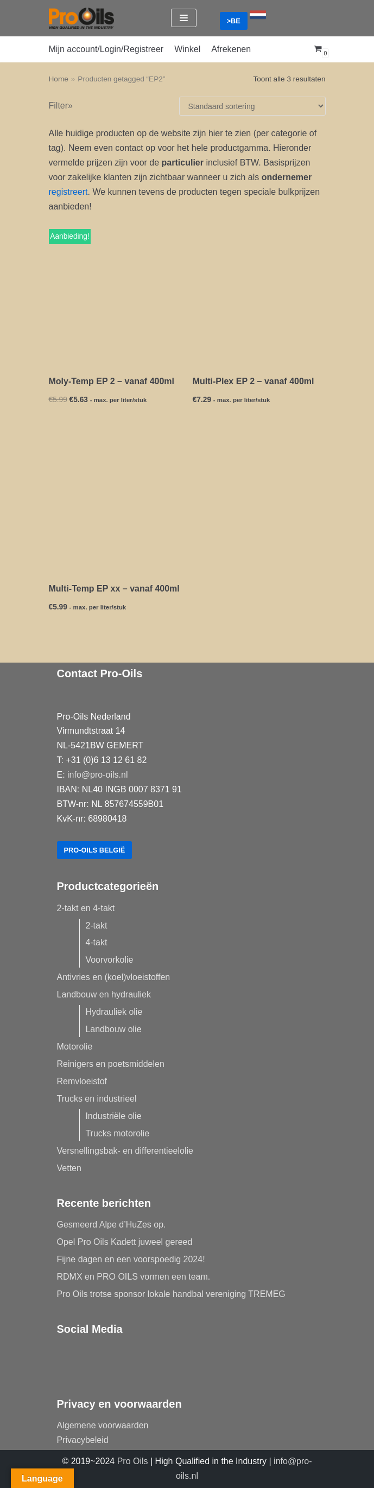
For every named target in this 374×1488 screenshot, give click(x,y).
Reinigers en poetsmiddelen (110, 1064)
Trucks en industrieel (97, 1098)
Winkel (187, 49)
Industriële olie (113, 1116)
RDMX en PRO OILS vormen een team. (134, 1276)
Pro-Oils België (94, 850)
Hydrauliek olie (113, 1011)
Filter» (61, 105)
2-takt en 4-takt (86, 908)
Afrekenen (231, 49)
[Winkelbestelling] (252, 106)
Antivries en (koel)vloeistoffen (113, 977)
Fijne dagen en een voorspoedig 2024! (131, 1259)
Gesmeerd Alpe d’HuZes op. (111, 1224)
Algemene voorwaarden (103, 1425)
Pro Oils (132, 1461)
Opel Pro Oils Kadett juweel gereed (125, 1242)
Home (58, 79)
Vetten (69, 1168)
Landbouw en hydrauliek (104, 994)
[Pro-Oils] (81, 18)
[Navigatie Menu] (183, 18)
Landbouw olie (113, 1029)
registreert (68, 191)
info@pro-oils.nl (97, 774)
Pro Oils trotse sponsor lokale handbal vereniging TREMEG (171, 1294)
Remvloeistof (82, 1081)
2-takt (96, 925)
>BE (233, 21)
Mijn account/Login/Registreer (106, 49)
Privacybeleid (83, 1440)
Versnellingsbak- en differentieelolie (125, 1150)
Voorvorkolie (109, 959)
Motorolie (75, 1046)
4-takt (96, 942)
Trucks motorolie (117, 1133)
